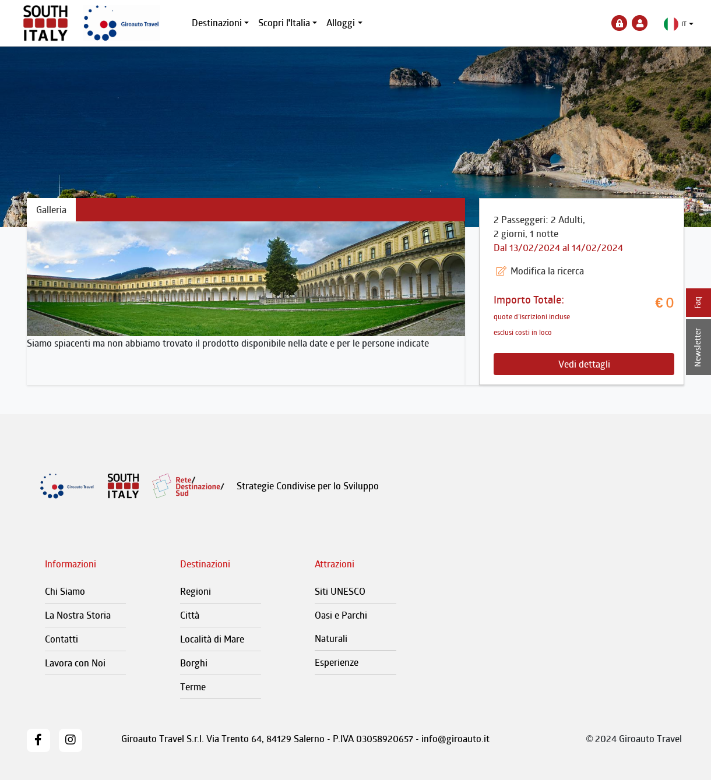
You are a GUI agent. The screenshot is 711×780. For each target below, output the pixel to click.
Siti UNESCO (340, 591)
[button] (679, 24)
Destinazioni (217, 22)
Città (189, 615)
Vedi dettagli (584, 364)
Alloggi (340, 22)
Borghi (193, 663)
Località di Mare (212, 639)
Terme (193, 686)
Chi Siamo (65, 591)
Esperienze (336, 662)
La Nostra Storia (78, 615)
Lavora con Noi (75, 663)
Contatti (61, 639)
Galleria (51, 209)
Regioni (195, 591)
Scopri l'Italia (284, 22)
